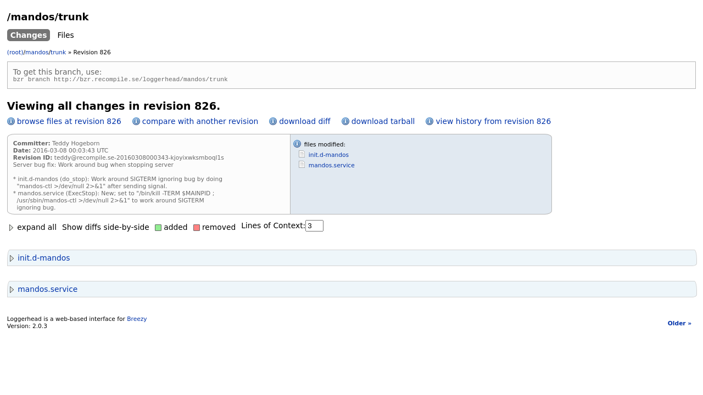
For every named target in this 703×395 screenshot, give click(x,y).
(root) (15, 52)
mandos (36, 52)
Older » (679, 325)
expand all (32, 228)
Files (65, 35)
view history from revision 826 (493, 123)
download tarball (383, 123)
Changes (28, 35)
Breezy (137, 320)
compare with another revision (200, 123)
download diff (304, 123)
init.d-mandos (329, 156)
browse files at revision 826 (69, 123)
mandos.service (332, 167)
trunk (58, 52)
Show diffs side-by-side (105, 228)
